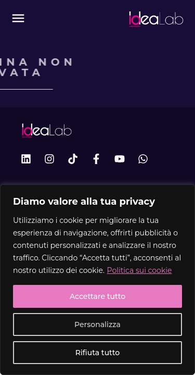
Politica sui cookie (139, 270)
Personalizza (97, 324)
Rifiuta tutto (97, 352)
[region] (97, 279)
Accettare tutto (97, 296)
